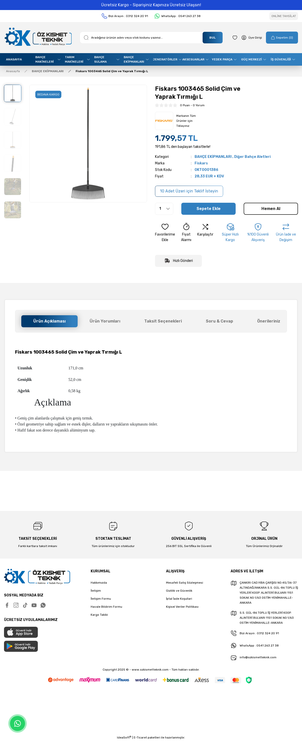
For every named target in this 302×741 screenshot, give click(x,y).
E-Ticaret (140, 737)
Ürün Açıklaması (49, 321)
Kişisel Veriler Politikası (182, 606)
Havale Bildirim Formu (106, 606)
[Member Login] (251, 37)
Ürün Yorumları (105, 321)
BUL (212, 37)
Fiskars (201, 163)
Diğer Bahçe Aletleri (252, 157)
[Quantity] (164, 209)
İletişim (96, 590)
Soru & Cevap (219, 321)
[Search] (151, 38)
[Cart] (282, 38)
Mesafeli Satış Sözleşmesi (184, 582)
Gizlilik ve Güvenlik (179, 590)
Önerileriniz (268, 321)
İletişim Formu (101, 598)
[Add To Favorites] (165, 233)
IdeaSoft (124, 737)
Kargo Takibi (99, 614)
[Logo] (38, 37)
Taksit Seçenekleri (163, 321)
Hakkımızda (99, 582)
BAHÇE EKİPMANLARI (213, 157)
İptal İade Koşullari (179, 598)
